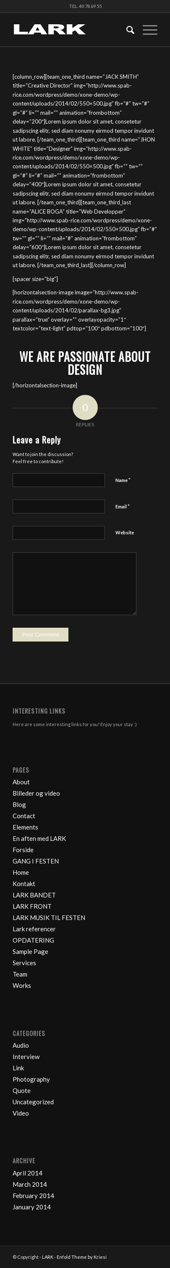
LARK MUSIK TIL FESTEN (49, 917)
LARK (47, 1257)
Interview (26, 1056)
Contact (24, 816)
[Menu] (145, 29)
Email (122, 506)
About (21, 782)
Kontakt (24, 883)
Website (124, 532)
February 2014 (33, 1195)
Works (22, 985)
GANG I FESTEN (36, 861)
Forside (23, 849)
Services (24, 962)
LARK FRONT (32, 906)
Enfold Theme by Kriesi (82, 1257)
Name (123, 480)
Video (21, 1113)
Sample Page (30, 951)
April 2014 (27, 1173)
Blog (19, 804)
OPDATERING (33, 940)
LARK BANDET (34, 895)
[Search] (126, 29)
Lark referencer (34, 929)
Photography (31, 1079)
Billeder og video (36, 793)
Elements (25, 827)
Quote (22, 1090)
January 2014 (32, 1207)
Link (18, 1068)
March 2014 (30, 1184)
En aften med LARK (39, 838)
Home (21, 872)
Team (20, 974)
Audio (21, 1045)
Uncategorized (33, 1102)
